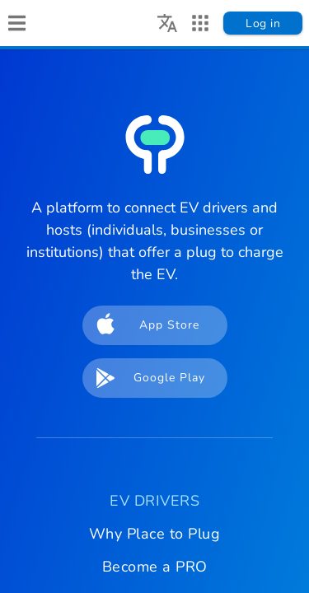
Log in (263, 23)
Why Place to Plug (155, 534)
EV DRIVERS (154, 501)
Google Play (146, 378)
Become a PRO (155, 567)
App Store (143, 325)
